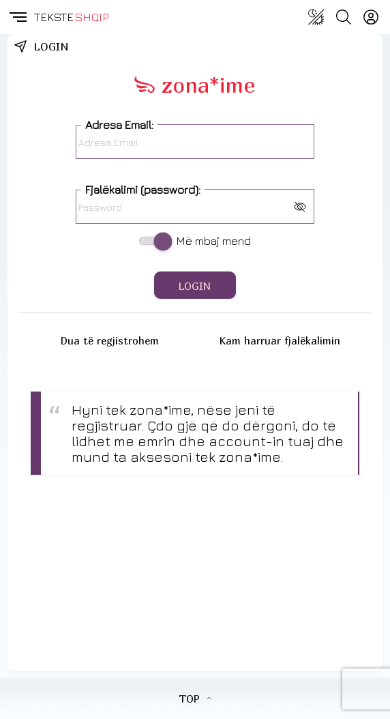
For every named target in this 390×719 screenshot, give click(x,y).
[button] (17, 17)
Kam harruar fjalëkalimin (280, 340)
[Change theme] (316, 17)
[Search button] (343, 17)
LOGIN (195, 286)
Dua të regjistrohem (110, 340)
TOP (195, 698)
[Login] (371, 17)
